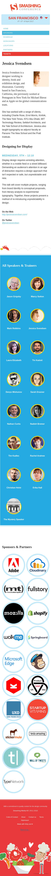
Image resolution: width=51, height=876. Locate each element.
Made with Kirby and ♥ (25, 824)
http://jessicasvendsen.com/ (14, 214)
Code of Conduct (12, 817)
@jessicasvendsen (10, 223)
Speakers (8, 33)
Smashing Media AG (21, 811)
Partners (8, 50)
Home (5, 29)
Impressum (25, 820)
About (23, 817)
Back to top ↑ (25, 829)
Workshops (9, 41)
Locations (8, 45)
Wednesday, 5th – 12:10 (18, 155)
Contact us (32, 817)
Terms (41, 817)
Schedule (8, 37)
